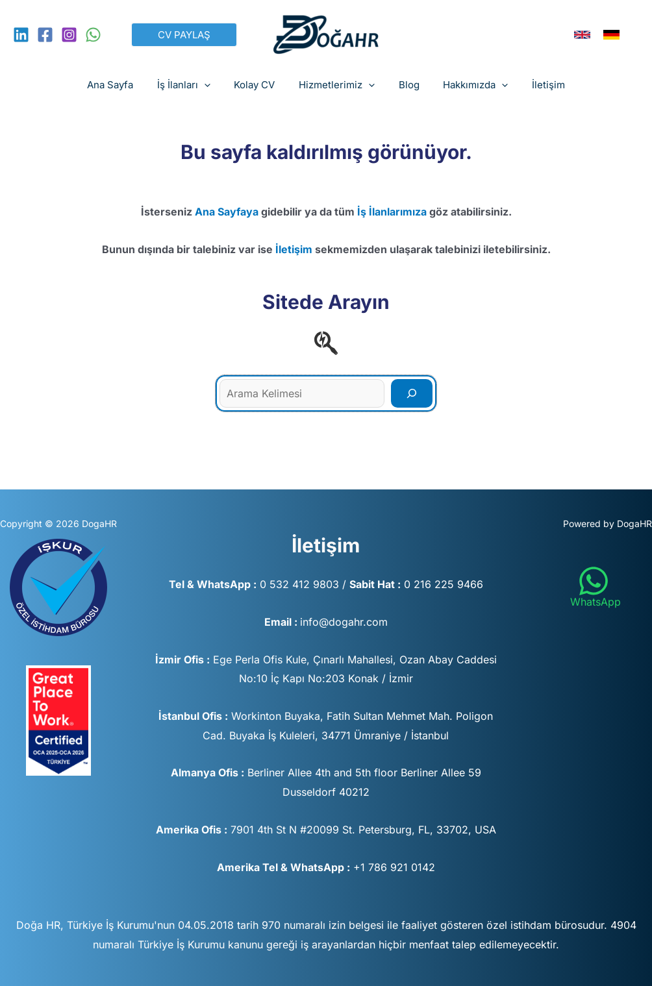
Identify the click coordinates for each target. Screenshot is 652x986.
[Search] (412, 393)
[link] (582, 35)
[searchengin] (326, 343)
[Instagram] (69, 35)
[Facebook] (45, 35)
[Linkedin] (21, 35)
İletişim (293, 249)
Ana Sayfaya (226, 211)
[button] (184, 34)
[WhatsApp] (93, 35)
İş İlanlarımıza (392, 211)
